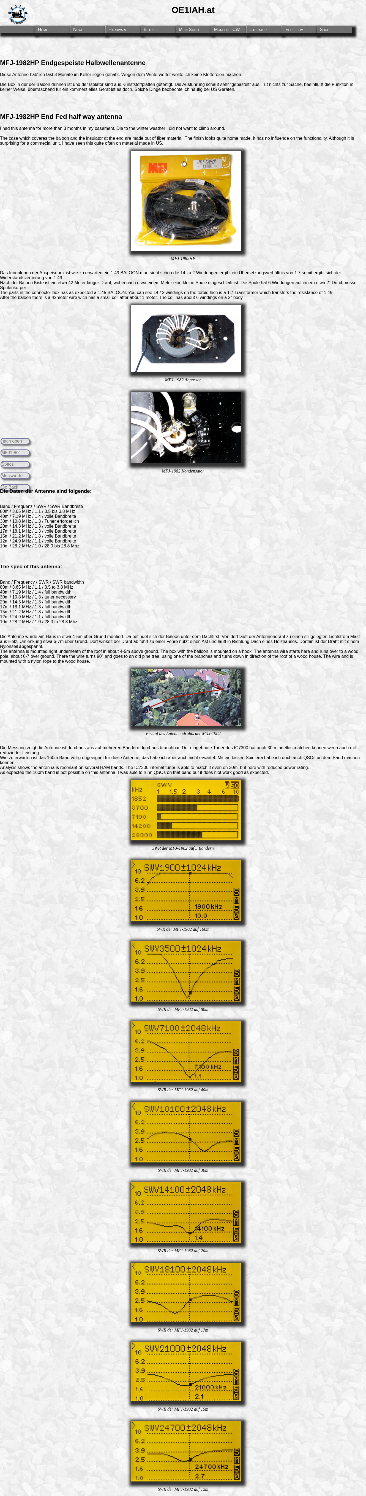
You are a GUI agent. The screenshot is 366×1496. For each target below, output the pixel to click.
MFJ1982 (10, 452)
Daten (16, 491)
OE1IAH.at (192, 10)
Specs (7, 464)
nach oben (11, 441)
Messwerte (12, 475)
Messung (17, 747)
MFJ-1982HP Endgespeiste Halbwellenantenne (73, 62)
